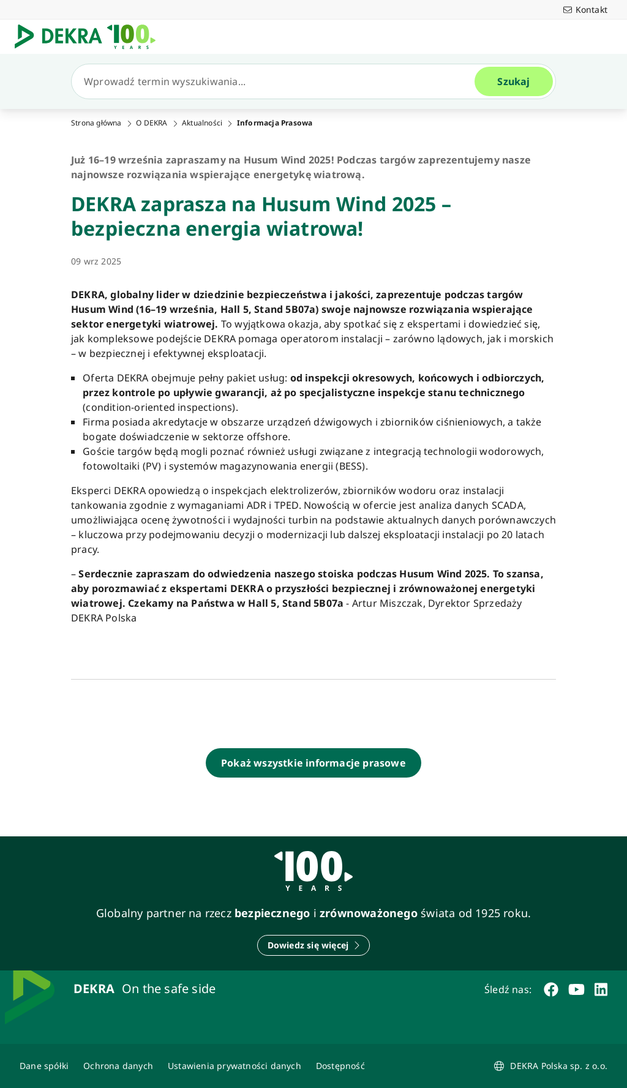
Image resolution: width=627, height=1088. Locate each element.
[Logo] (90, 37)
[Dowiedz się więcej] (313, 945)
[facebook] (551, 989)
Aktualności (202, 123)
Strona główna (96, 123)
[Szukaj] (278, 81)
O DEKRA (151, 123)
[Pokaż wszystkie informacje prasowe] (313, 763)
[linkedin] (601, 989)
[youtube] (576, 989)
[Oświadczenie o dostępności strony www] (340, 1066)
